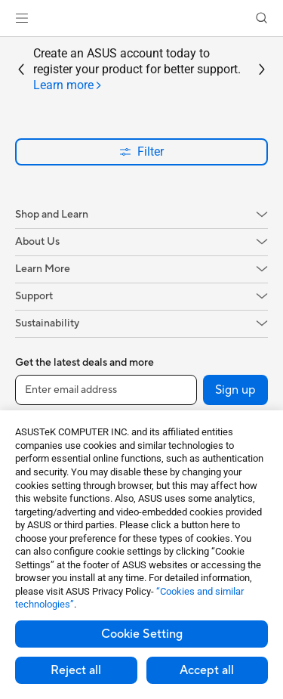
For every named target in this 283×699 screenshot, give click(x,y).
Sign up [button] (235, 389)
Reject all (76, 670)
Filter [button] (141, 151)
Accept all (207, 670)
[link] (141, 18)
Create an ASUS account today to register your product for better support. (137, 69)
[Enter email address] (106, 390)
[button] (22, 18)
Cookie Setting (142, 634)
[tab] (68, 86)
